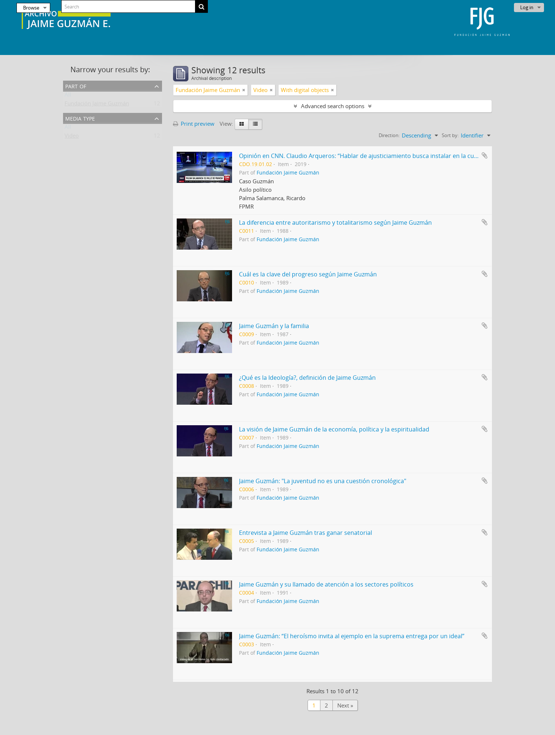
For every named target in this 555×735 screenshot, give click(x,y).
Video (72, 137)
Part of (75, 86)
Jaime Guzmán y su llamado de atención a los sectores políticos (326, 584)
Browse (31, 7)
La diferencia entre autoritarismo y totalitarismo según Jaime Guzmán (335, 222)
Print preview (193, 123)
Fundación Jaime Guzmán (97, 105)
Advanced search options (332, 106)
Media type (80, 118)
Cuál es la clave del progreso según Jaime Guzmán (308, 274)
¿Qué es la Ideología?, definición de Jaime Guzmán (307, 378)
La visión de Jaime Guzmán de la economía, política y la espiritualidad (334, 429)
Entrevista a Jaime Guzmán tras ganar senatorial (305, 533)
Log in (526, 7)
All (68, 96)
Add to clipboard (484, 155)
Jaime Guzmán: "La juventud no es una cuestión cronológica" (322, 481)
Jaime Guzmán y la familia (274, 326)
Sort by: (450, 135)
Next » (345, 705)
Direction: (389, 135)
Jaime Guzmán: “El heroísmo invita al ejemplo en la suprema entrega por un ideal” (351, 636)
